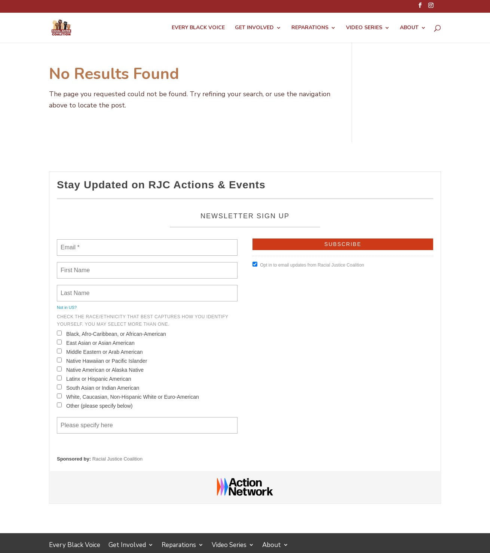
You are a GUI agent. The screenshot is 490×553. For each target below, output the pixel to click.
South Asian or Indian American (98, 388)
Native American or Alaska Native (100, 370)
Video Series (364, 28)
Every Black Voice (198, 28)
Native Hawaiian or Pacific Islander (102, 361)
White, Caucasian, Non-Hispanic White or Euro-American (128, 397)
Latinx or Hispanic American (94, 379)
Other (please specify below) (94, 405)
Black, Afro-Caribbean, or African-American (111, 334)
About (409, 28)
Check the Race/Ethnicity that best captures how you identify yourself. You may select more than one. (142, 320)
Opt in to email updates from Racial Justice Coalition (308, 265)
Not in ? (67, 307)
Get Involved (254, 28)
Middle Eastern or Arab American (100, 352)
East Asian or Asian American (96, 343)
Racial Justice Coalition (117, 459)
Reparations (309, 28)
